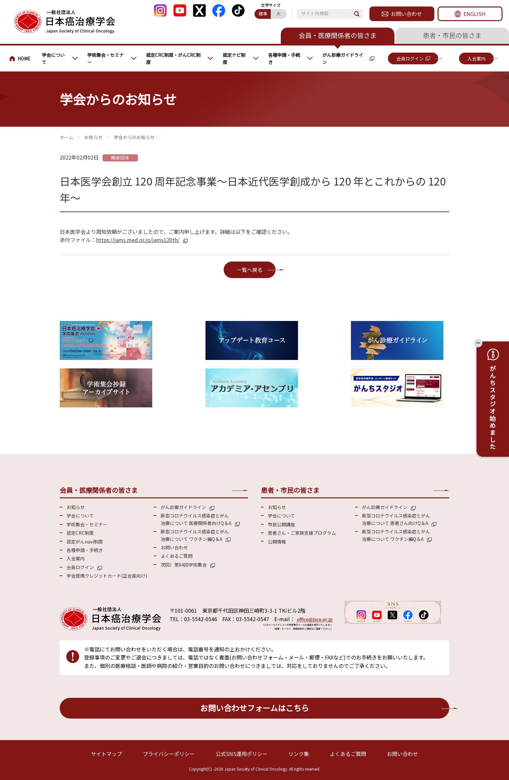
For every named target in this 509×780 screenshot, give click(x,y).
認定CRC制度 (80, 533)
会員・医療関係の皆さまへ (22, 58)
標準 (262, 13)
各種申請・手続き (284, 58)
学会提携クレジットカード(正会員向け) (107, 575)
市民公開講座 (281, 524)
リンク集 (298, 754)
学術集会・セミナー (105, 58)
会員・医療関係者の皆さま (338, 35)
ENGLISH (475, 14)
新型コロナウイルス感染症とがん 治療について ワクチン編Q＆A (195, 535)
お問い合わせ (406, 14)
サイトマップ (106, 754)
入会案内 (476, 58)
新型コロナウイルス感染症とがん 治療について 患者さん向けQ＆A (396, 519)
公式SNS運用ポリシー (241, 754)
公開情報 (277, 541)
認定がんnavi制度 (85, 541)
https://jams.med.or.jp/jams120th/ (138, 240)
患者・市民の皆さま (452, 35)
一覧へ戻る (250, 270)
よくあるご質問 (176, 556)
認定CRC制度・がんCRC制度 (173, 58)
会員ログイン (410, 58)
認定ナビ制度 (234, 58)
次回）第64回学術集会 (184, 564)
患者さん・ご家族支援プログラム (302, 533)
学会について (53, 58)
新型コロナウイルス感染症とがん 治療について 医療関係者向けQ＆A (196, 519)
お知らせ (93, 137)
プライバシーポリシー (169, 754)
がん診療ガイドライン (342, 58)
